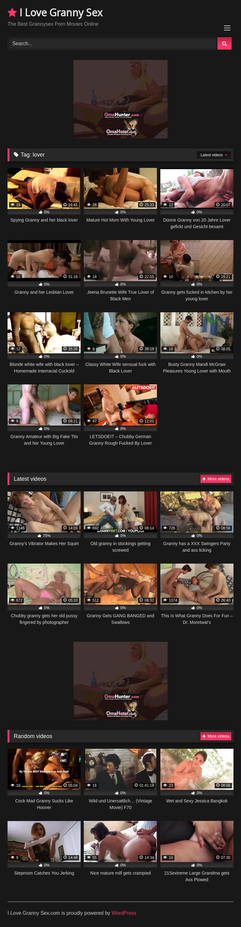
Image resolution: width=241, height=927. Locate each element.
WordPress (124, 913)
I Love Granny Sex (55, 12)
